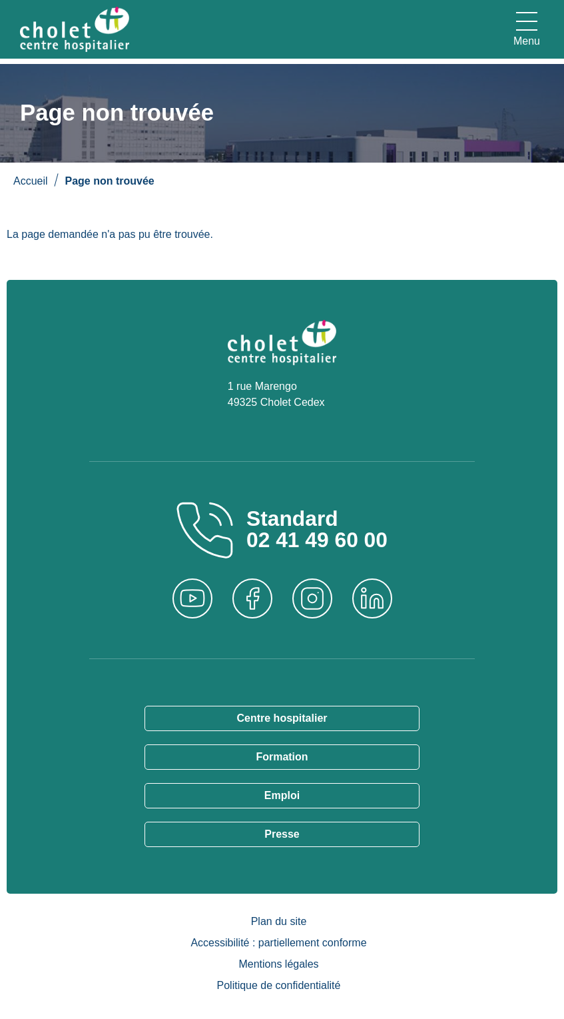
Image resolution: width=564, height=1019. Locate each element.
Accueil (30, 181)
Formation (282, 756)
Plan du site (279, 921)
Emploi (282, 795)
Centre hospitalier (281, 718)
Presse (282, 834)
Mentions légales (278, 964)
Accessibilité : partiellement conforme (278, 942)
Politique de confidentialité (279, 985)
